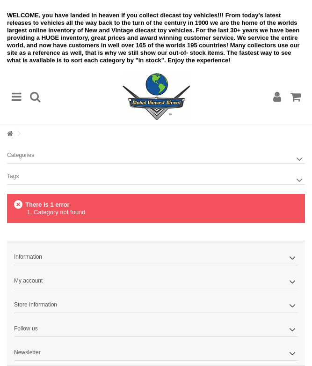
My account (28, 280)
